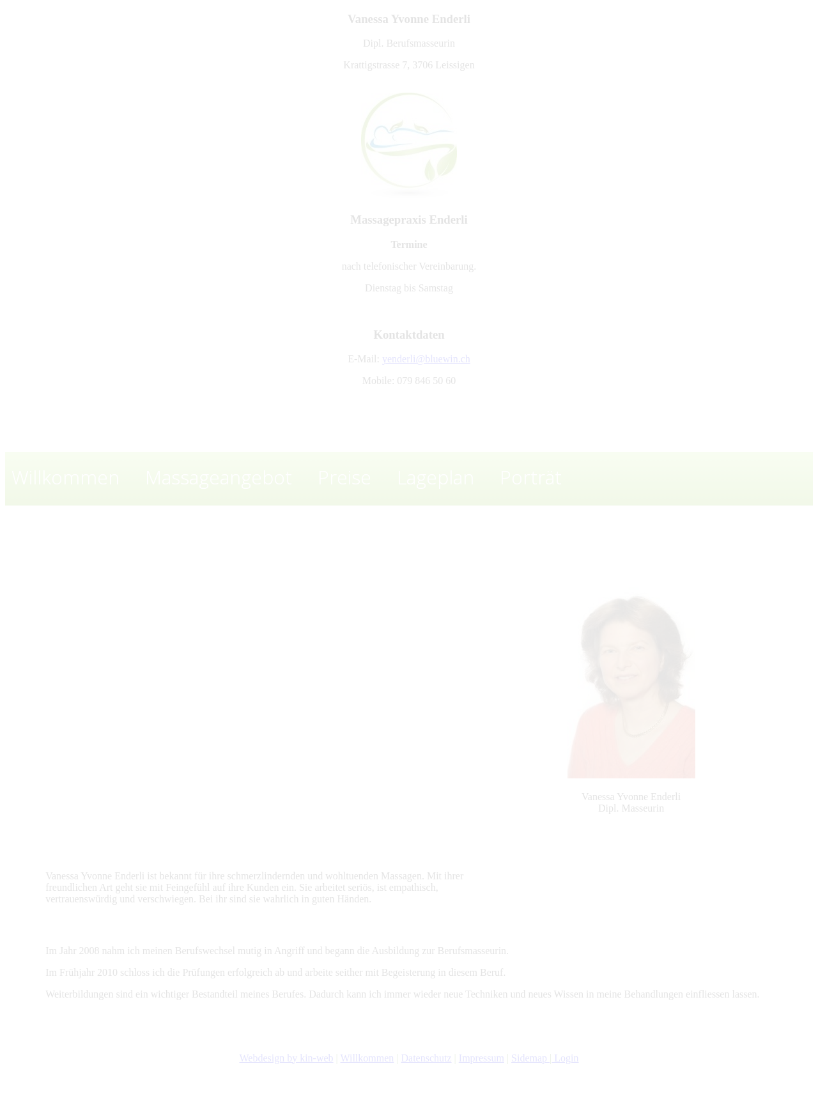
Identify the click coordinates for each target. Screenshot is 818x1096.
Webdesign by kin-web (286, 1058)
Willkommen (367, 1058)
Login (565, 1058)
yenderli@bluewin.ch (426, 358)
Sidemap (530, 1058)
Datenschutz (426, 1058)
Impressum (481, 1058)
